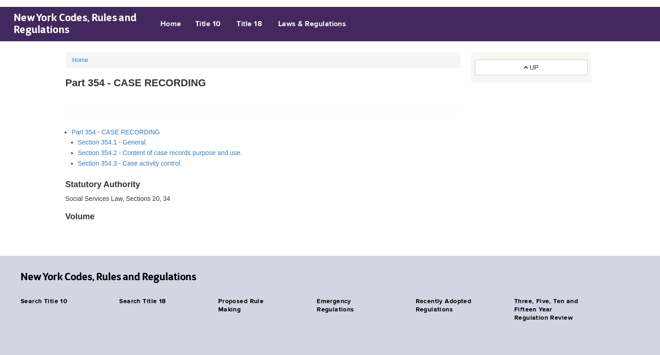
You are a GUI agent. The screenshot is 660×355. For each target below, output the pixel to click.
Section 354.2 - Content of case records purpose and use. (160, 152)
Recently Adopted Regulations (444, 305)
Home (171, 24)
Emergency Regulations (335, 305)
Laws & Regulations (312, 24)
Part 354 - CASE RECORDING (116, 132)
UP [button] (531, 67)
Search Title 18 (142, 301)
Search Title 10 (44, 301)
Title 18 (249, 24)
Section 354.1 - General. (113, 142)
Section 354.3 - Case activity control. (130, 163)
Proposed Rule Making (241, 305)
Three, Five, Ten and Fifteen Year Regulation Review (546, 309)
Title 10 (208, 24)
